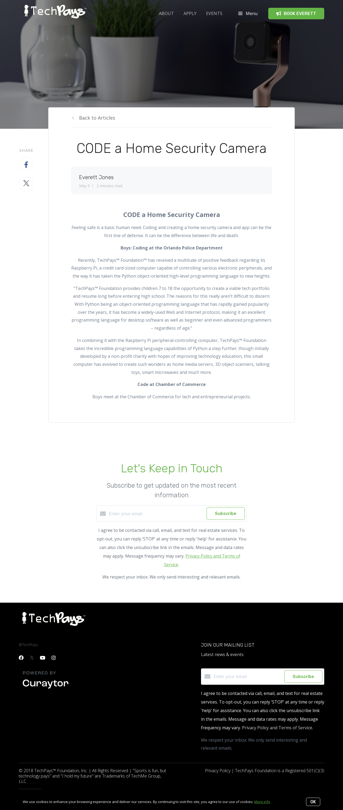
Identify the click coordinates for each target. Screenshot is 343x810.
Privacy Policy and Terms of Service (277, 728)
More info (262, 801)
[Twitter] (32, 657)
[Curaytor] (45, 689)
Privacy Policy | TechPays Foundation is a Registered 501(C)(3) (264, 771)
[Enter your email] (156, 513)
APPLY (190, 13)
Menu (248, 13)
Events (214, 13)
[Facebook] (21, 657)
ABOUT (166, 13)
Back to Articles (97, 118)
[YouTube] (42, 657)
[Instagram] (53, 657)
